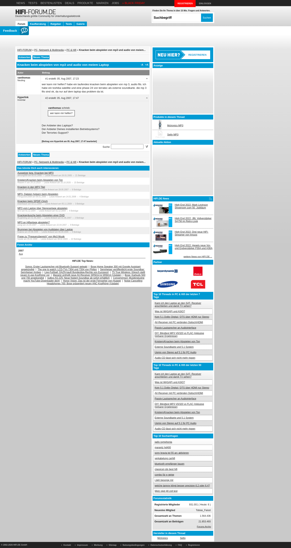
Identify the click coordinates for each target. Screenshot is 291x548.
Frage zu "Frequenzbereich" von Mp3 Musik (41, 236)
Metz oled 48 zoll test (166, 491)
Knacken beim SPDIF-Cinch (33, 201)
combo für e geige (164, 474)
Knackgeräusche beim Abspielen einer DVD (41, 215)
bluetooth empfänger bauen (170, 463)
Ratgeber (56, 24)
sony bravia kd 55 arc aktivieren (172, 453)
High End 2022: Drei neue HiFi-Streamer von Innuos (192, 233)
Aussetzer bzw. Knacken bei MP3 (36, 173)
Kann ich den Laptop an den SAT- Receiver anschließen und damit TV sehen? (178, 304)
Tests (32, 3)
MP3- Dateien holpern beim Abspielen (38, 194)
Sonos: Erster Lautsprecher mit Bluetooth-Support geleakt (56, 266)
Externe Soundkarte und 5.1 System (174, 347)
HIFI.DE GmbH (20, 545)
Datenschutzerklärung (161, 545)
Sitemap (113, 545)
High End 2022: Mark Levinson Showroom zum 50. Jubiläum (191, 206)
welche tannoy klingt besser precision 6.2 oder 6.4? (182, 485)
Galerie (80, 24)
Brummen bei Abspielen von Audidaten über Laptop (45, 229)
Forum (21, 24)
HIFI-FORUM (24, 50)
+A (147, 64)
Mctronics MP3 (175, 125)
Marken (102, 3)
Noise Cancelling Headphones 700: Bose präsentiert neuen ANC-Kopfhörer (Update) (94, 282)
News (21, 3)
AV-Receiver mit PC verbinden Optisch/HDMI (179, 322)
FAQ (180, 545)
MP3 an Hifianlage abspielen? (34, 222)
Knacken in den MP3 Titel (31, 187)
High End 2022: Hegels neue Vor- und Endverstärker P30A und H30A (194, 247)
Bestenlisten (51, 3)
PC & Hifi (71, 50)
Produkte (85, 3)
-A (142, 64)
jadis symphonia (163, 442)
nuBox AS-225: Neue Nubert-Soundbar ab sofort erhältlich (78, 278)
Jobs (115, 3)
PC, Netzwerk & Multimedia (49, 50)
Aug (21, 254)
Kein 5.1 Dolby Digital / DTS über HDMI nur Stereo (182, 316)
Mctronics (162, 538)
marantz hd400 (163, 447)
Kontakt (67, 545)
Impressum (82, 545)
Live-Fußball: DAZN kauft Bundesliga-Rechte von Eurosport (76, 272)
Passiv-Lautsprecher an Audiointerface (175, 327)
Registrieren (194, 545)
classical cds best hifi (166, 469)
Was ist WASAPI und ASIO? (170, 311)
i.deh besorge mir (164, 480)
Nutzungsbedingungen (133, 545)
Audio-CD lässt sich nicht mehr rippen (175, 357)
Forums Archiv (204, 526)
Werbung (98, 545)
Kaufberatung (38, 24)
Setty (183, 538)
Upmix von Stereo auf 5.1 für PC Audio (175, 352)
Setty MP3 (172, 134)
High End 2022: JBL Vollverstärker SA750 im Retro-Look (193, 220)
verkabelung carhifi (165, 458)
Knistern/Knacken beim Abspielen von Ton (40, 180)
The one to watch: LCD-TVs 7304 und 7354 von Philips (67, 269)
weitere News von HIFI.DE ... (197, 256)
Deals (69, 3)
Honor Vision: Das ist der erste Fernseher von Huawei (92, 280)
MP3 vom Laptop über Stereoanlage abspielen (43, 208)
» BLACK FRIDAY (133, 3)
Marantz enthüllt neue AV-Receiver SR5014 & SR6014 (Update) (87, 275)
